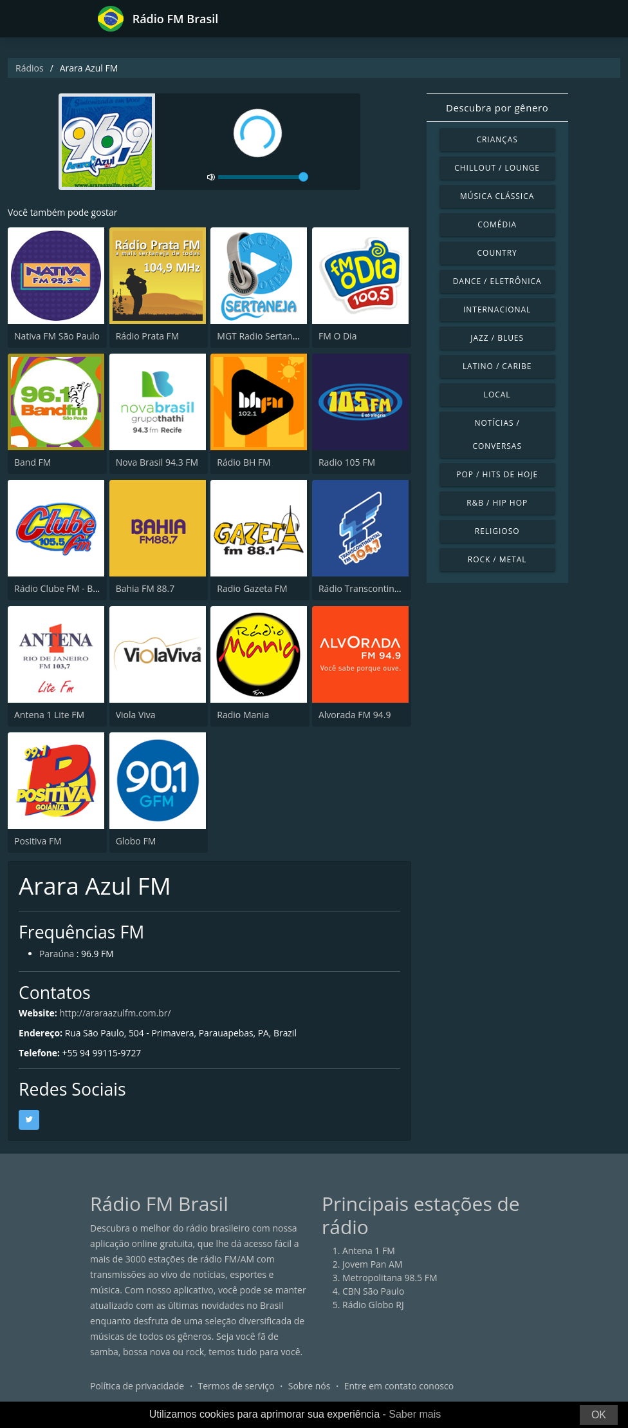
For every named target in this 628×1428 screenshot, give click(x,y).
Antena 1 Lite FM (49, 715)
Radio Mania (243, 715)
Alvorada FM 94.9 (355, 715)
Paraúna (57, 954)
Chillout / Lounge (497, 167)
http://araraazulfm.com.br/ (116, 1013)
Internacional (497, 309)
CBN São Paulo (373, 1291)
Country (497, 252)
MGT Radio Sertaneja (261, 336)
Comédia (497, 224)
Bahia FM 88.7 (145, 588)
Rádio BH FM (243, 462)
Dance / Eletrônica (497, 281)
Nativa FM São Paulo (57, 336)
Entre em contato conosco (399, 1386)
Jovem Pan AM (372, 1264)
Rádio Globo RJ (373, 1305)
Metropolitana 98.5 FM (390, 1277)
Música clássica (497, 196)
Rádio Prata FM (148, 336)
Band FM (32, 462)
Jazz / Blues (497, 337)
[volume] (263, 177)
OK (598, 1414)
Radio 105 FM (347, 462)
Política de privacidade (137, 1386)
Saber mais (415, 1414)
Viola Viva (136, 715)
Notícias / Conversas (497, 434)
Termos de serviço (236, 1386)
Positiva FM (38, 841)
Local (497, 394)
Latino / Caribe (497, 366)
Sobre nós (309, 1386)
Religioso (497, 531)
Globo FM (136, 841)
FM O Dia (337, 336)
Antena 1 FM (368, 1250)
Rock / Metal (497, 559)
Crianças (496, 139)
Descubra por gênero (497, 107)
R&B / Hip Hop (497, 502)
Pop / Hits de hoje (497, 474)
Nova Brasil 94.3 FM (157, 462)
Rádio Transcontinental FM (374, 588)
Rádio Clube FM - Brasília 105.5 (78, 588)
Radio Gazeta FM (252, 588)
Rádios (29, 68)
